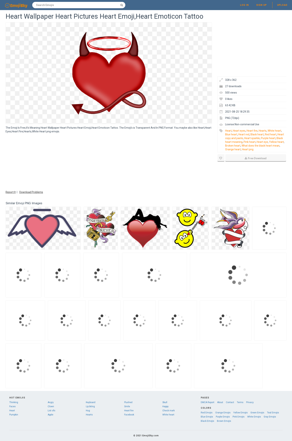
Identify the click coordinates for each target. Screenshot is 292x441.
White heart (274, 130)
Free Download (255, 158)
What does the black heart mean (261, 145)
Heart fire (252, 130)
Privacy (250, 402)
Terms (240, 402)
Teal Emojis (273, 412)
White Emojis (254, 416)
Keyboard (90, 402)
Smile (127, 406)
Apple (50, 414)
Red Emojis (206, 412)
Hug (88, 410)
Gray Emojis (270, 416)
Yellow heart (276, 141)
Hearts (262, 130)
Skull (164, 402)
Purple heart (268, 138)
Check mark (168, 410)
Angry (51, 402)
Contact (230, 402)
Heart (228, 130)
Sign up (261, 5)
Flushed (128, 402)
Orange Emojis (223, 412)
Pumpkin (13, 414)
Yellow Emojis (240, 412)
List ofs (51, 410)
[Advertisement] (109, 161)
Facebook (129, 414)
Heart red (243, 134)
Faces (12, 406)
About (220, 402)
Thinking (13, 402)
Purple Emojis (223, 416)
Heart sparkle (252, 138)
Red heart (270, 134)
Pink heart (250, 141)
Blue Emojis (207, 416)
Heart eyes (239, 130)
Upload (282, 5)
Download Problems (31, 192)
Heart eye (262, 141)
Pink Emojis (239, 416)
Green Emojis (257, 412)
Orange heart (233, 149)
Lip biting (90, 406)
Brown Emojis (224, 421)
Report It (11, 192)
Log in (244, 5)
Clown (51, 406)
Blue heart (231, 134)
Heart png (247, 149)
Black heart (257, 134)
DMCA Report (207, 402)
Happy (165, 406)
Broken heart (232, 145)
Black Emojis (207, 421)
